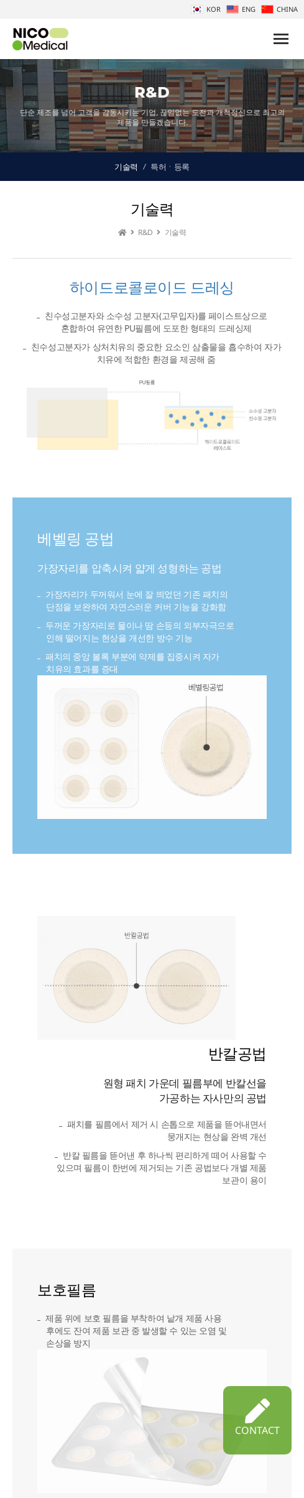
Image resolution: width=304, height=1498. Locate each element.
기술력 (126, 166)
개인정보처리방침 (173, 1471)
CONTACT (257, 1418)
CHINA (279, 9)
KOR (206, 9)
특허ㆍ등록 (170, 166)
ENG (241, 9)
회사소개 (115, 1471)
